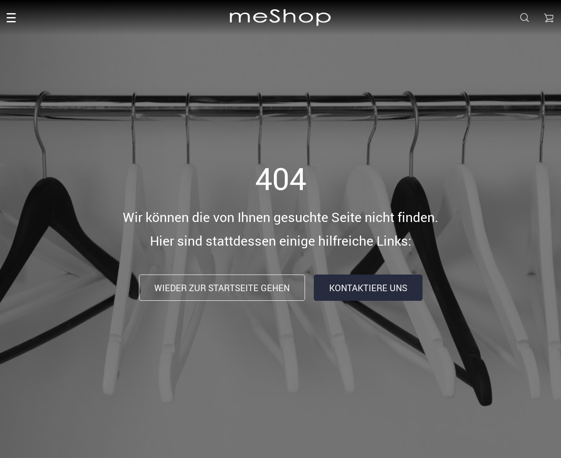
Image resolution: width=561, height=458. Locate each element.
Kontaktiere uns (368, 288)
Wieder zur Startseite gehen (222, 288)
